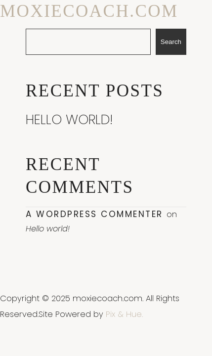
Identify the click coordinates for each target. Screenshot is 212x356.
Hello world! (69, 119)
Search (171, 41)
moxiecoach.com (89, 11)
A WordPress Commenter (94, 214)
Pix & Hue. (124, 314)
